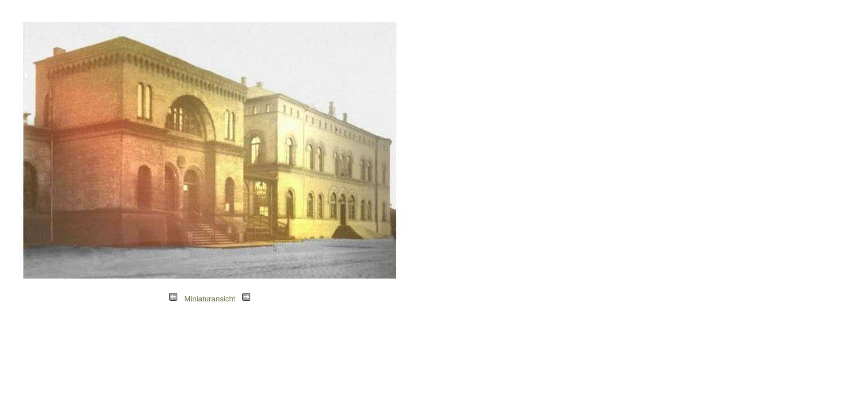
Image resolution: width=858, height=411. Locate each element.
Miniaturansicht (209, 299)
